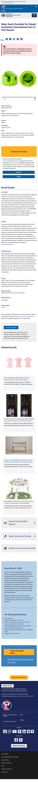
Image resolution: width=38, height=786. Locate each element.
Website (18, 180)
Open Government (6, 771)
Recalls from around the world (19, 556)
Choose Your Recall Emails (16, 660)
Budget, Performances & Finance (10, 723)
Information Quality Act (9, 729)
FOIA (2, 774)
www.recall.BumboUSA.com (10, 169)
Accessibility (4, 762)
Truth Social (20, 632)
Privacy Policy (5, 768)
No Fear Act (4, 780)
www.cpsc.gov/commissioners (24, 324)
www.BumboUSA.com (7, 252)
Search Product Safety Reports (15, 530)
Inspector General (6, 777)
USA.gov (22, 728)
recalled (20, 143)
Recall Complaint (11, 335)
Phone (19, 184)
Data (21, 723)
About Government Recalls (17, 544)
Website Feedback (19, 754)
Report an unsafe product (19, 685)
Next (34, 103)
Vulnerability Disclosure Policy (10, 765)
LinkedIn (12, 632)
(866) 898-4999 (28, 169)
